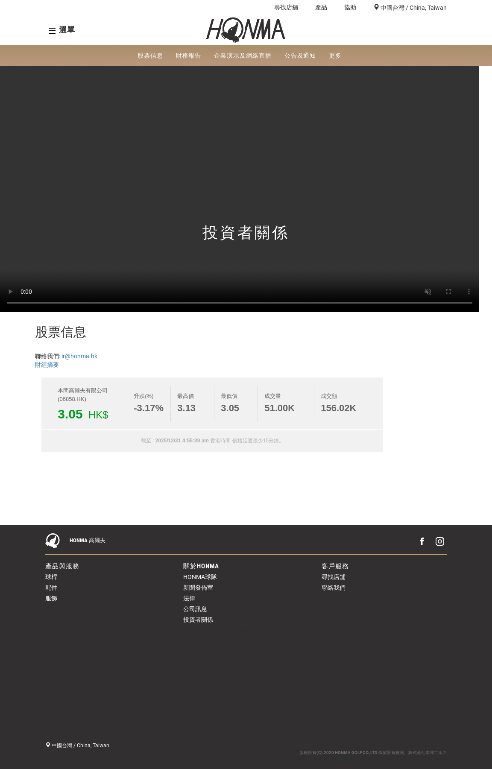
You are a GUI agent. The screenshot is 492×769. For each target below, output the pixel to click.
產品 (321, 7)
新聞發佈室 (198, 587)
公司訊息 (195, 608)
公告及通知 (300, 55)
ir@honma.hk (79, 356)
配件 (51, 587)
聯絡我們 (334, 587)
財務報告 (189, 55)
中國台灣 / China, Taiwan (413, 7)
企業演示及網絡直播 (242, 55)
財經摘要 (47, 364)
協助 (350, 7)
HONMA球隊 (200, 576)
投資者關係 (198, 619)
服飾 (51, 598)
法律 (189, 598)
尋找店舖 (286, 7)
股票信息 (150, 55)
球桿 (51, 576)
